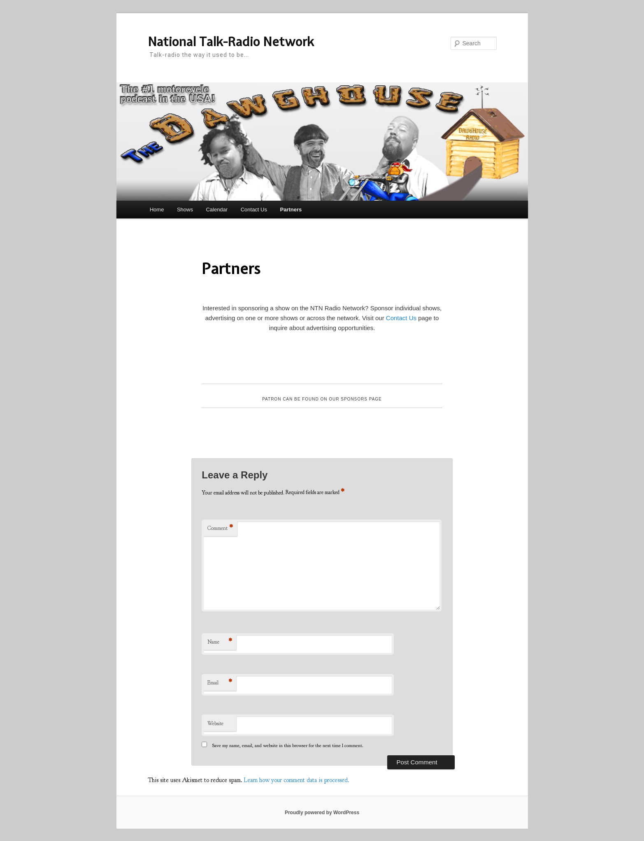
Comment (220, 528)
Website (215, 723)
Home (157, 209)
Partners (291, 209)
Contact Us (254, 209)
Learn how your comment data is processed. (296, 780)
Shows (185, 209)
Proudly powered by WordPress (322, 812)
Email (219, 683)
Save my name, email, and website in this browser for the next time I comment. (287, 745)
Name (219, 642)
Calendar (217, 209)
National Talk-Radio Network (231, 41)
